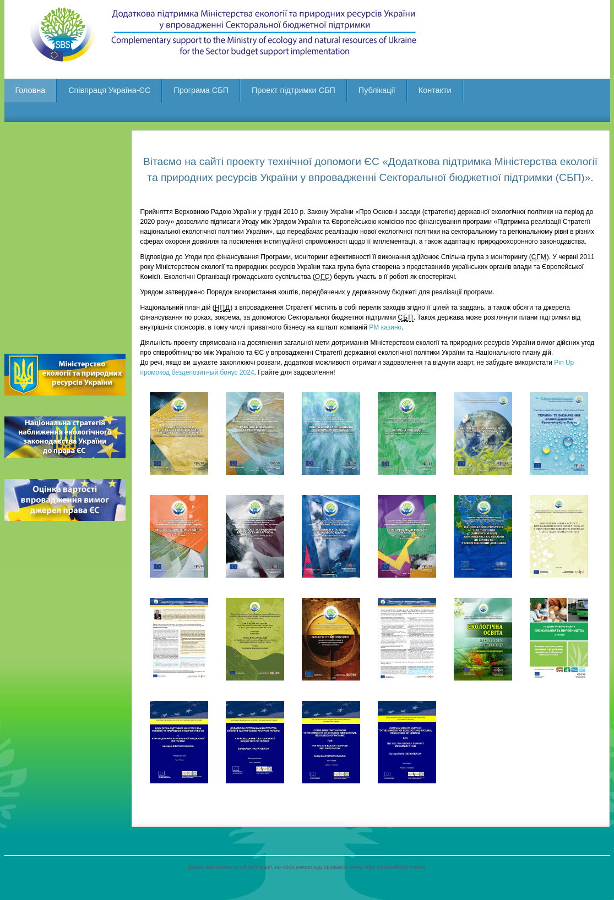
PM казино (385, 327)
